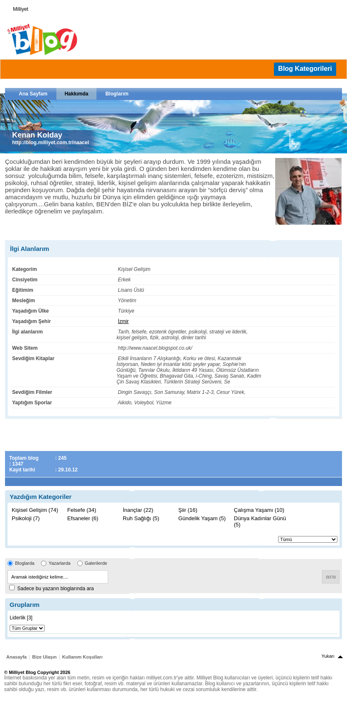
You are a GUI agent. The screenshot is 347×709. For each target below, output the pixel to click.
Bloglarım (116, 94)
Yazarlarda (59, 563)
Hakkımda (77, 94)
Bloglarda (24, 563)
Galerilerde (96, 563)
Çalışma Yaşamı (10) (259, 510)
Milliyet (17, 7)
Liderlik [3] (21, 618)
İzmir (123, 321)
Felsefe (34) (81, 510)
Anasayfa (16, 656)
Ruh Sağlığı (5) (141, 518)
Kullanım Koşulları (82, 656)
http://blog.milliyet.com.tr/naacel (50, 142)
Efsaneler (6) (82, 518)
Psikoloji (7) (26, 518)
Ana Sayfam (33, 94)
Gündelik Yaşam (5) (202, 518)
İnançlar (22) (138, 510)
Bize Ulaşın (44, 656)
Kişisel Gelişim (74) (35, 510)
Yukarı (328, 656)
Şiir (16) (188, 510)
